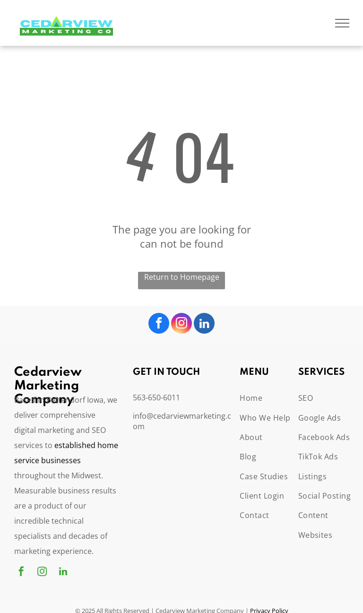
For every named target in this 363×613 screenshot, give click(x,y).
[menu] (342, 23)
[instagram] (181, 324)
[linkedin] (204, 324)
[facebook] (158, 324)
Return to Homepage (181, 277)
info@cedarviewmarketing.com (182, 421)
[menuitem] (274, 397)
